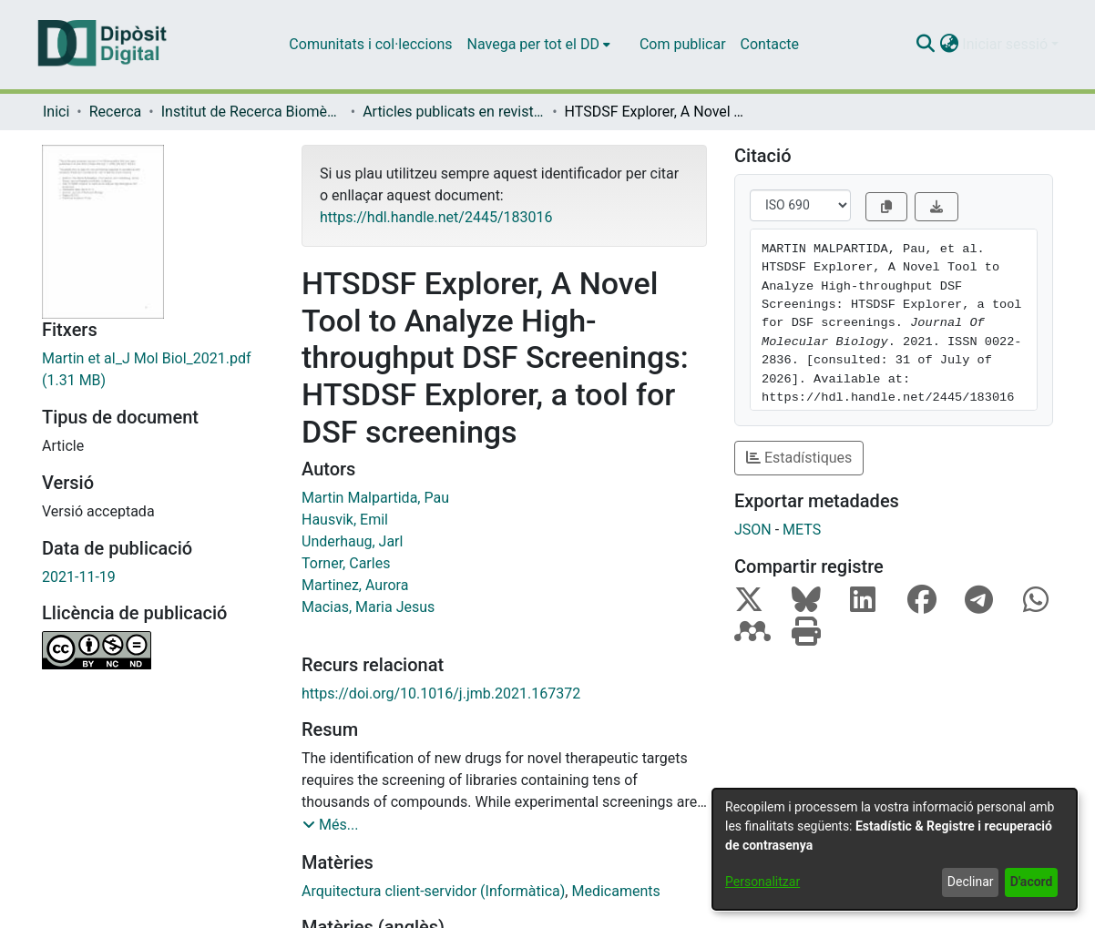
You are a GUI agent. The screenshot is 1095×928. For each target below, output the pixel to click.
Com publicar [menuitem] (683, 44)
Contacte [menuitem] (770, 44)
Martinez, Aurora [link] (355, 585)
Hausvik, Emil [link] (345, 519)
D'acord (1031, 881)
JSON (753, 529)
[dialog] (894, 849)
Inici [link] (56, 111)
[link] (158, 370)
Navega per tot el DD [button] (533, 44)
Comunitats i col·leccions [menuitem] (370, 44)
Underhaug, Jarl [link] (352, 541)
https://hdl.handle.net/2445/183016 (436, 217)
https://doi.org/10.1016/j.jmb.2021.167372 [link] (441, 693)
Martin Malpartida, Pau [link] (375, 497)
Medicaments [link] (615, 891)
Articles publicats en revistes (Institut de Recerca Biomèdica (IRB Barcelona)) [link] (454, 111)
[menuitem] (538, 44)
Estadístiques (799, 457)
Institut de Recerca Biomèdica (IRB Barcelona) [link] (252, 111)
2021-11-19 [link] (79, 577)
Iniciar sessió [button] (1006, 44)
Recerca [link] (115, 111)
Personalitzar (762, 881)
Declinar (970, 881)
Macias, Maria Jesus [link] (368, 607)
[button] (925, 45)
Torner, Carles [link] (346, 563)
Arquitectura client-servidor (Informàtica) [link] (433, 891)
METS (802, 529)
